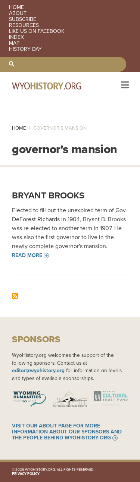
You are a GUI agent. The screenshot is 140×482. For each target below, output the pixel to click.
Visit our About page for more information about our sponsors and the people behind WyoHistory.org (67, 432)
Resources (24, 25)
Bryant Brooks (48, 195)
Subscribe (22, 19)
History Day (25, 49)
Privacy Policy (26, 473)
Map (14, 43)
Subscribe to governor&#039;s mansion (15, 296)
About (18, 13)
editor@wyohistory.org (38, 370)
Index (16, 37)
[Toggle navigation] (124, 86)
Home (16, 7)
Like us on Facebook (36, 31)
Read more (27, 256)
